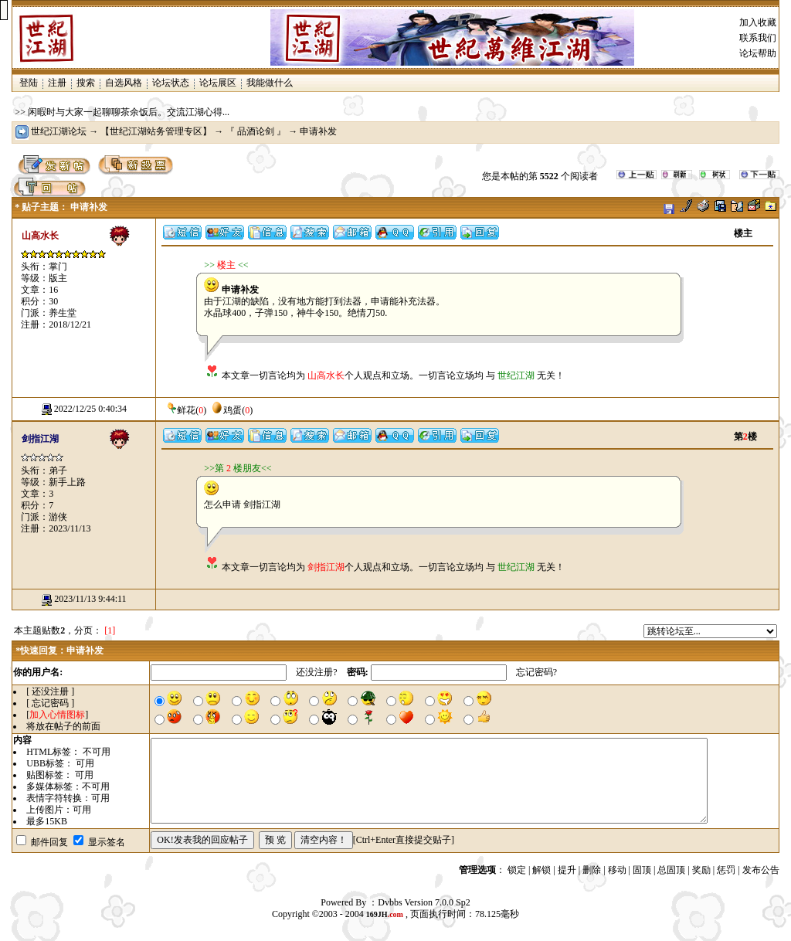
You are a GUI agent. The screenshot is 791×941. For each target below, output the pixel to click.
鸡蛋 (226, 410)
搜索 (85, 82)
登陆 (28, 82)
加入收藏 (757, 22)
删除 (591, 870)
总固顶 (671, 870)
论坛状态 (170, 82)
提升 (567, 870)
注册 (57, 82)
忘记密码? (536, 672)
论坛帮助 (757, 53)
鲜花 (180, 410)
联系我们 (757, 37)
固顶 (642, 870)
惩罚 (726, 870)
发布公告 (760, 870)
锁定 (517, 870)
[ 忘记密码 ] (50, 703)
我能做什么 (269, 82)
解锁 (541, 870)
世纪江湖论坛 (59, 131)
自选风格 (123, 82)
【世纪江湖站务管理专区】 (156, 131)
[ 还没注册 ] (50, 691)
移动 (617, 870)
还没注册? (316, 672)
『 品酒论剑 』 (256, 131)
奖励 (701, 870)
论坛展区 (217, 82)
